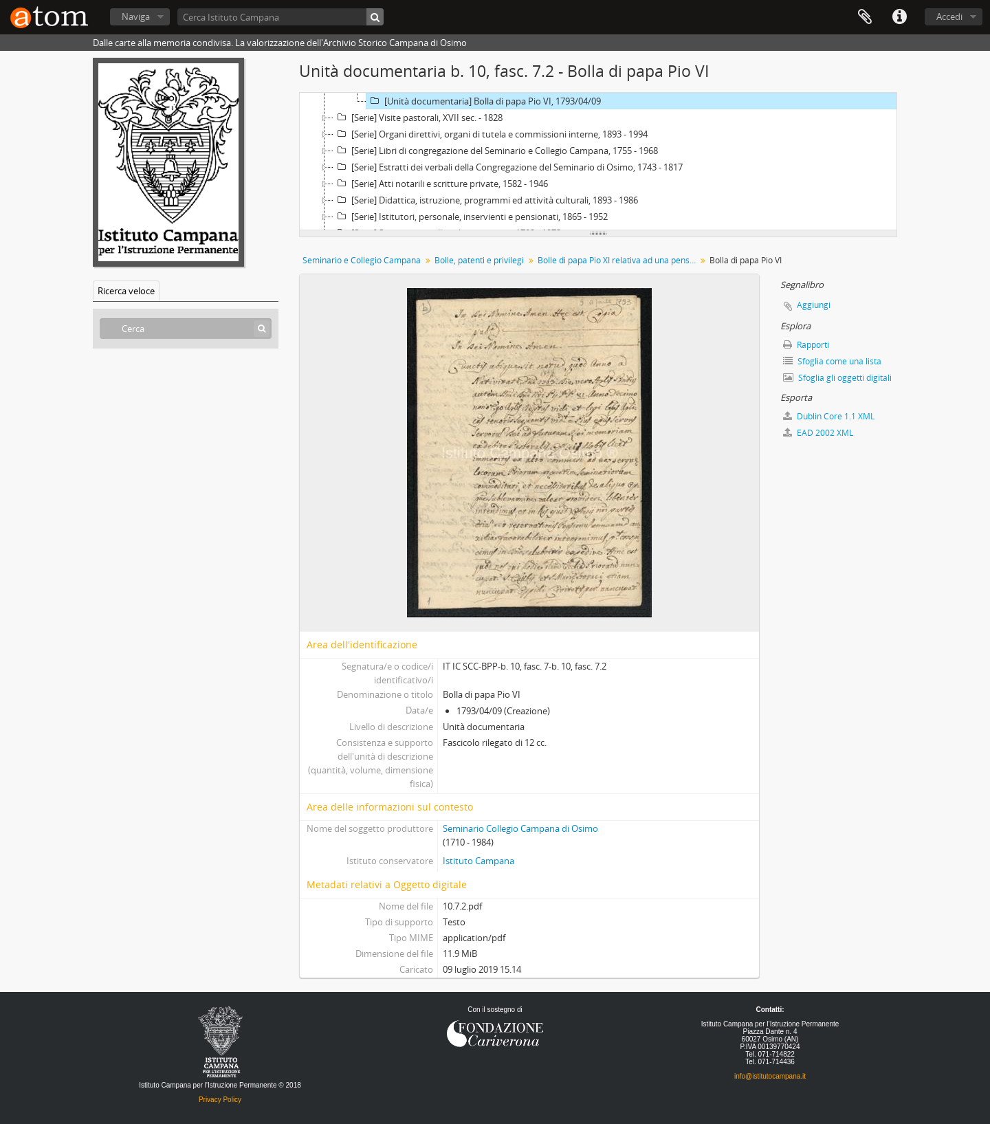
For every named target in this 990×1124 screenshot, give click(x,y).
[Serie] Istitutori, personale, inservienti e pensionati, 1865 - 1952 (470, 216)
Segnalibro (865, 17)
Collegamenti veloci (899, 17)
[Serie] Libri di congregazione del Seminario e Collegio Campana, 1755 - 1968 (495, 150)
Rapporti (806, 345)
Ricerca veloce (126, 291)
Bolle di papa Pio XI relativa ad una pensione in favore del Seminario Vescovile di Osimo (618, 260)
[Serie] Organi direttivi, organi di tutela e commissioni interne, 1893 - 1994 (490, 134)
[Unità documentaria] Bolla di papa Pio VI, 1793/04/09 (483, 101)
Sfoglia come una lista (832, 361)
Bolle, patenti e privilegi (479, 260)
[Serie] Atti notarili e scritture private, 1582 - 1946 (440, 183)
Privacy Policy (220, 1099)
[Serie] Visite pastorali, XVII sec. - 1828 (418, 117)
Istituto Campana (478, 861)
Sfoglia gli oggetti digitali (837, 378)
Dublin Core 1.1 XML (828, 416)
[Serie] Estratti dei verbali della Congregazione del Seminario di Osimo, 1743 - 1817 (508, 167)
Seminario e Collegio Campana (361, 260)
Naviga (136, 16)
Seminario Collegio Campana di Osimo (520, 828)
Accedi (949, 16)
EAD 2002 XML (818, 433)
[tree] (598, 161)
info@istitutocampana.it (770, 1076)
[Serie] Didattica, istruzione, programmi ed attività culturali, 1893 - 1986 (485, 200)
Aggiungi (813, 305)
